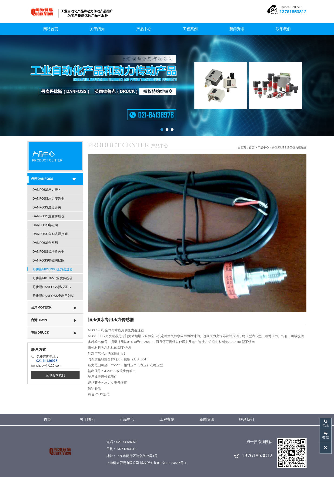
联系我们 (283, 29)
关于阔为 (97, 29)
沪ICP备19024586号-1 (170, 463)
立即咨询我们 (55, 375)
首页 (251, 147)
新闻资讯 (236, 29)
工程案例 (190, 29)
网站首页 (50, 29)
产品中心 (143, 29)
